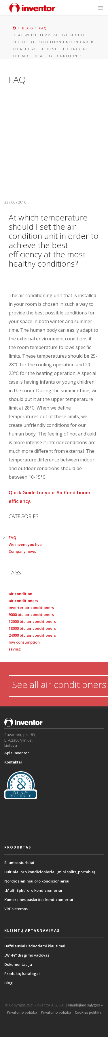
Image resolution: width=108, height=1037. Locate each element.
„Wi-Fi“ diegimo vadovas (26, 955)
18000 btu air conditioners (32, 628)
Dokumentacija (18, 964)
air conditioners (23, 600)
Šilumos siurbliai (19, 862)
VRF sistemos (16, 908)
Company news (22, 551)
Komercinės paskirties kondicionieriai (38, 899)
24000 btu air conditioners (32, 635)
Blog (8, 982)
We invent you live (25, 544)
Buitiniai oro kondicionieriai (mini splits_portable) (49, 871)
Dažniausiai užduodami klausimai (34, 946)
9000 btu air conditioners (31, 614)
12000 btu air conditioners (32, 621)
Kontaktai (13, 762)
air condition (20, 593)
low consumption (24, 642)
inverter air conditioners (31, 607)
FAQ (12, 537)
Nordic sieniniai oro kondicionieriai (36, 881)
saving (15, 649)
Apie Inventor (16, 752)
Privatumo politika (56, 1012)
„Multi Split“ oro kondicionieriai (33, 890)
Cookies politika (88, 1012)
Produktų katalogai (22, 973)
